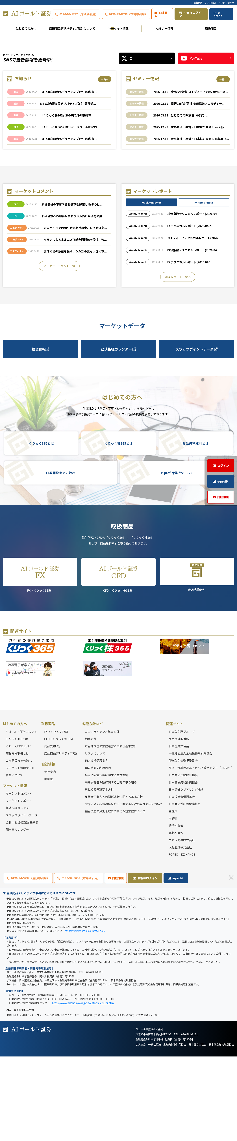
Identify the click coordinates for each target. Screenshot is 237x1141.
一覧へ (104, 164)
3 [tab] (124, 113)
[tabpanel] (118, 76)
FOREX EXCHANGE (182, 939)
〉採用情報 (210, 2)
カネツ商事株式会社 (182, 924)
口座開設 (161, 14)
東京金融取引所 (179, 823)
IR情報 (48, 863)
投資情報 (40, 433)
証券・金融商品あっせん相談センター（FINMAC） (201, 852)
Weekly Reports (152, 287)
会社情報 (48, 848)
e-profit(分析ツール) (176, 557)
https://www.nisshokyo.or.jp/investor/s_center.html (83, 1087)
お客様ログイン (190, 14)
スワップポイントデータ (197, 433)
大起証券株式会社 (180, 932)
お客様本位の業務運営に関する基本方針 (111, 830)
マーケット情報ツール (20, 852)
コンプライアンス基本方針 (102, 816)
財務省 (173, 903)
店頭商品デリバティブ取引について (72, 28)
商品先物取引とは (195, 528)
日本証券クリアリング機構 (186, 874)
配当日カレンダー (17, 914)
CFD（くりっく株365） (118, 659)
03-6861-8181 (189, 1119)
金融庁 (173, 895)
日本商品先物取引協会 (183, 859)
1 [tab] (112, 113)
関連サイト (174, 808)
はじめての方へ (26, 28)
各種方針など (92, 808)
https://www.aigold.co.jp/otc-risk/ (85, 1015)
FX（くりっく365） (40, 659)
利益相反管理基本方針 (99, 874)
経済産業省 (176, 910)
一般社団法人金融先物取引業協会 (190, 838)
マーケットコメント (19, 878)
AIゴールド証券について (21, 816)
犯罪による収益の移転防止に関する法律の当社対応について (124, 888)
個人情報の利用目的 (98, 852)
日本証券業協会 (179, 830)
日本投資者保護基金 (182, 881)
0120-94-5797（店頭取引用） (78, 14)
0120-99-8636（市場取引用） (128, 14)
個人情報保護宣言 (96, 845)
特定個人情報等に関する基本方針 (106, 859)
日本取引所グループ (182, 816)
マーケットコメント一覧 (59, 350)
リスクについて (95, 838)
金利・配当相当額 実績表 (22, 907)
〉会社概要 (197, 2)
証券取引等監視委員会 (183, 845)
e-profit (218, 14)
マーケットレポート (19, 885)
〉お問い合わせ (226, 2)
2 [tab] (118, 113)
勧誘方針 (90, 823)
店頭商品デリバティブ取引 (61, 838)
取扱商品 (211, 28)
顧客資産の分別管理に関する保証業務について (115, 895)
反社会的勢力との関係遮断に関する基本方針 (114, 881)
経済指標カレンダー (118, 433)
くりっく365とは (41, 528)
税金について (14, 859)
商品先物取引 (197, 659)
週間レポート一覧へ (178, 361)
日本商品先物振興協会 (183, 867)
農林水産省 (176, 917)
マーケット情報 (118, 28)
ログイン (223, 465)
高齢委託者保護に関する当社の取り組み (111, 867)
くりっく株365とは (118, 528)
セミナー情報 (164, 28)
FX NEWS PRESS (204, 287)
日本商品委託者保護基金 (185, 888)
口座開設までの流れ (60, 557)
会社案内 (50, 856)
